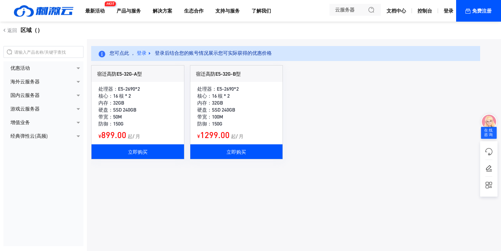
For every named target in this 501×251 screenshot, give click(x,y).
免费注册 (482, 11)
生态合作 (194, 11)
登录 (448, 11)
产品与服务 (129, 11)
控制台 (425, 11)
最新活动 (96, 8)
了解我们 (261, 11)
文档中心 (396, 11)
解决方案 (162, 11)
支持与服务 (227, 11)
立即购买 (138, 152)
